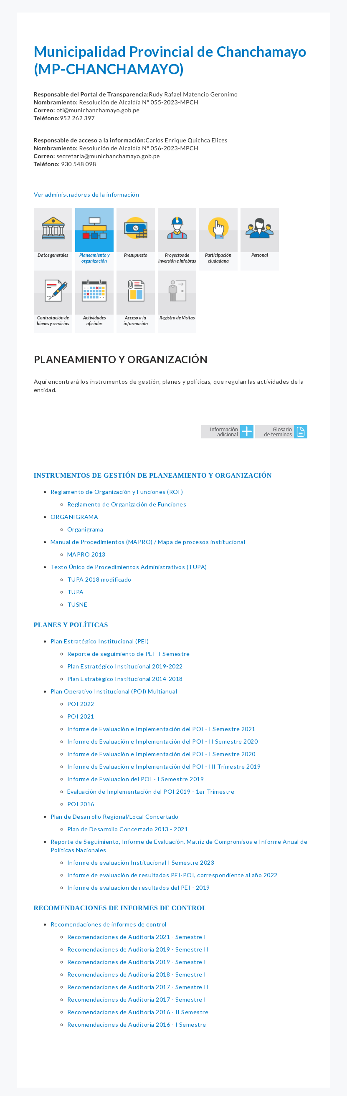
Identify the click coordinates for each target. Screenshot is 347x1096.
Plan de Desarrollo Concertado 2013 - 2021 (127, 829)
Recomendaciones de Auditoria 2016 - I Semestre (136, 1024)
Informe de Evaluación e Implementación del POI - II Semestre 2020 (162, 741)
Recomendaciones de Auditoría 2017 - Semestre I (136, 999)
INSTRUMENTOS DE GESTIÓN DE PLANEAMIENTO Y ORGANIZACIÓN (153, 475)
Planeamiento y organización (94, 235)
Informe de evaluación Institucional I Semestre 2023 (141, 862)
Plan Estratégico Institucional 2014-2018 (125, 678)
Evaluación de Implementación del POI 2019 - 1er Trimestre (151, 791)
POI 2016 (80, 803)
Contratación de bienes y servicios (53, 298)
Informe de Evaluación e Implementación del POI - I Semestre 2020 (161, 753)
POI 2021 (80, 716)
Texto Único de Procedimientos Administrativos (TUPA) (129, 566)
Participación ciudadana (218, 235)
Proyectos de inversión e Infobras (177, 235)
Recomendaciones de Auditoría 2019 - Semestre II (138, 949)
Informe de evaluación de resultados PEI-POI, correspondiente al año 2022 (172, 874)
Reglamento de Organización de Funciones (127, 504)
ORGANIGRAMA (75, 516)
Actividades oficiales (94, 298)
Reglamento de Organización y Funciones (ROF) (117, 491)
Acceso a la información (136, 298)
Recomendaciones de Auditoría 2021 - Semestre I (136, 936)
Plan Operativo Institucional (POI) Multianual (114, 691)
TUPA (75, 591)
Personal (260, 233)
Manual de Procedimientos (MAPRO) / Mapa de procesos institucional (148, 541)
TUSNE (77, 604)
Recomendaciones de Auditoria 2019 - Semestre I (136, 961)
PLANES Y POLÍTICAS (71, 624)
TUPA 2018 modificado (99, 579)
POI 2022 (80, 703)
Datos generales (53, 233)
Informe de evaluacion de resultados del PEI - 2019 (138, 887)
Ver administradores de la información (86, 194)
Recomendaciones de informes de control (109, 924)
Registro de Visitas (177, 295)
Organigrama (85, 529)
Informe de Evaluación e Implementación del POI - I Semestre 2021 (161, 728)
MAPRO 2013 (86, 554)
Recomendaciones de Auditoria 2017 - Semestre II (138, 986)
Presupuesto (136, 233)
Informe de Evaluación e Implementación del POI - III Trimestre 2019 (164, 766)
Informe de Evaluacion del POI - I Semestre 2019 (135, 778)
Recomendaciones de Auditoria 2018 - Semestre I (136, 974)
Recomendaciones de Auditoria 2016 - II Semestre (138, 1011)
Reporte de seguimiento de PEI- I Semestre (128, 653)
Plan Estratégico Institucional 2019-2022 (125, 666)
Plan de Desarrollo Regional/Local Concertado (115, 816)
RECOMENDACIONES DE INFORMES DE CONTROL (120, 907)
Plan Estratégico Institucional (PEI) (100, 641)
